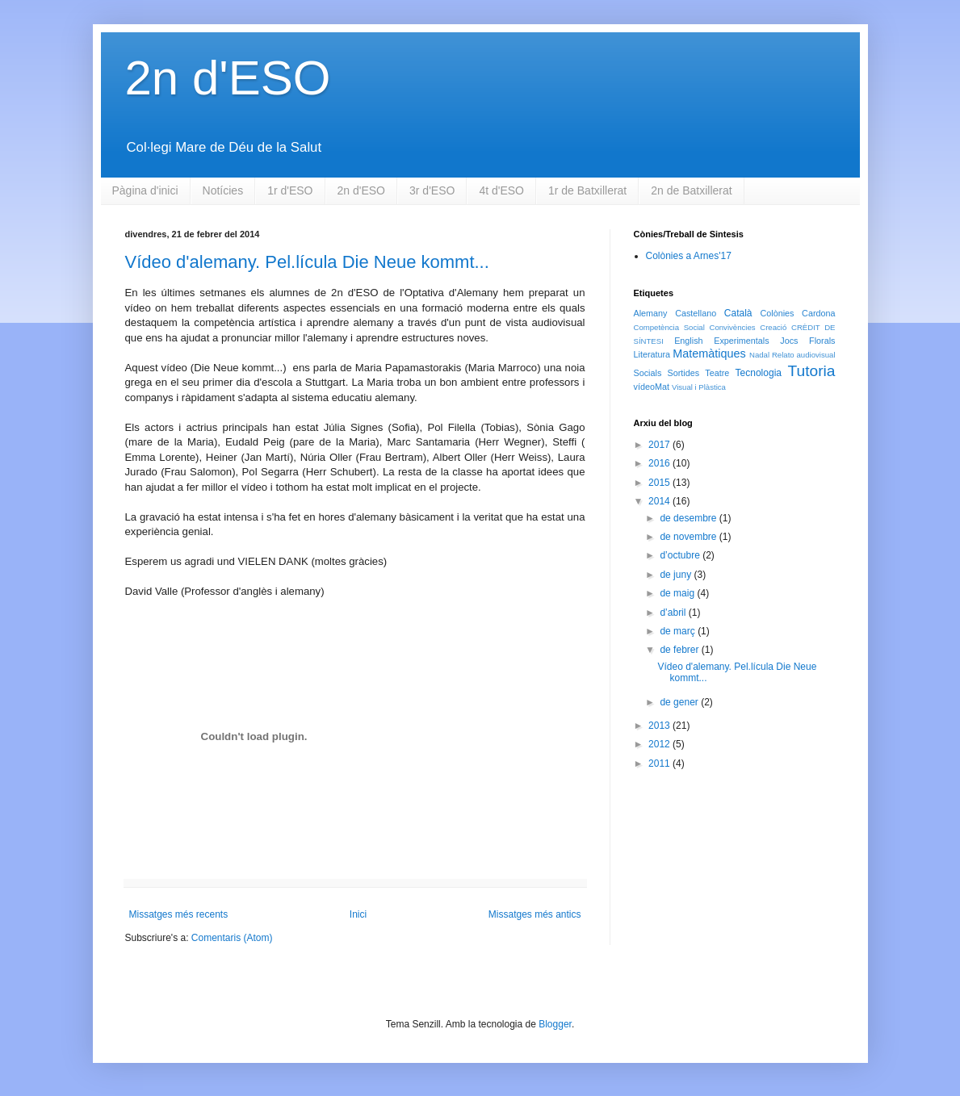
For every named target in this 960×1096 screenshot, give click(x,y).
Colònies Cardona (797, 313)
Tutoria (812, 370)
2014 (660, 501)
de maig (678, 593)
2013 (660, 725)
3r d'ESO (432, 190)
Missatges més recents (178, 914)
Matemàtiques (709, 353)
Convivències (733, 327)
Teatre (717, 373)
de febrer (680, 649)
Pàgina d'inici (145, 190)
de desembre (689, 518)
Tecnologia (759, 373)
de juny (677, 574)
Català (738, 313)
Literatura (652, 354)
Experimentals (741, 340)
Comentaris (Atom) (232, 937)
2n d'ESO (228, 78)
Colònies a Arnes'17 (689, 255)
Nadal (759, 354)
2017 (660, 444)
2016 (660, 463)
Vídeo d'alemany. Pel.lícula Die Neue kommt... (307, 262)
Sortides (684, 373)
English (688, 340)
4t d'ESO (501, 190)
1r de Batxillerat (587, 190)
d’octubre (681, 555)
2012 (660, 744)
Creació (773, 327)
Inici (358, 914)
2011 (660, 763)
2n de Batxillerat (691, 190)
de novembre (689, 536)
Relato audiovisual (804, 354)
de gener (680, 702)
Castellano (695, 313)
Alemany (651, 313)
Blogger (555, 1024)
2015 (660, 482)
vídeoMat (651, 386)
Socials (648, 373)
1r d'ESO (289, 190)
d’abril (674, 612)
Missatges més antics (534, 914)
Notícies (223, 190)
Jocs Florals (807, 340)
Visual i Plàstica (699, 387)
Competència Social (669, 327)
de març (679, 631)
